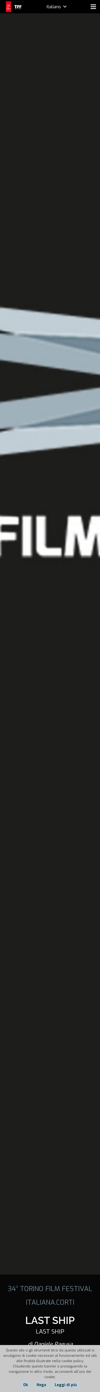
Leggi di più (66, 1384)
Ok (25, 1384)
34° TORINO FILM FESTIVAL (50, 1288)
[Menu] (93, 6)
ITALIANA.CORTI (50, 1302)
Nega (41, 1384)
